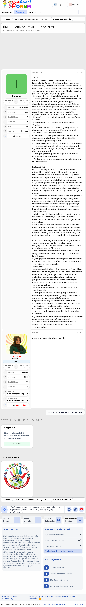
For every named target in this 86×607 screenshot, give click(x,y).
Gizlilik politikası (61, 596)
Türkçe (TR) (7, 599)
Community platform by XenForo (64, 605)
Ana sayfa (7, 12)
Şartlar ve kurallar (46, 596)
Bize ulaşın (33, 596)
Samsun (24, 131)
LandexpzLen (71, 519)
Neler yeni (33, 12)
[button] (40, 12)
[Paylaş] (78, 72)
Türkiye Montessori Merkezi (59, 574)
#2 (81, 333)
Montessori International (58, 586)
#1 (82, 72)
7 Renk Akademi (54, 567)
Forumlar (20, 12)
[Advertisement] (43, 51)
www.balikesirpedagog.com (16, 394)
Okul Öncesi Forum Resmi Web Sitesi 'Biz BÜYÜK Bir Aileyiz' (21, 605)
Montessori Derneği (56, 580)
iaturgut (8, 30)
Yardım (72, 596)
